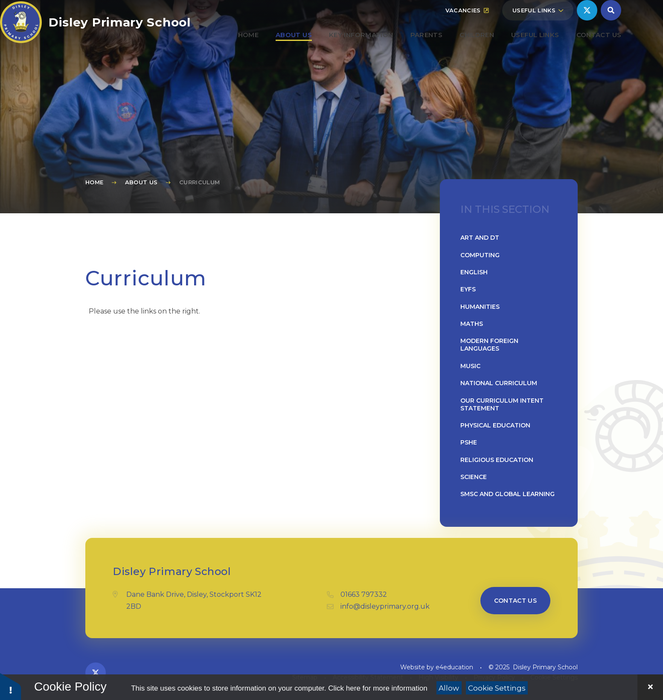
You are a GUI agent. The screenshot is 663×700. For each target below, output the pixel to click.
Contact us (515, 600)
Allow (449, 688)
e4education (454, 667)
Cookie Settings (497, 688)
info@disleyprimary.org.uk (385, 606)
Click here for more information (377, 688)
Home (94, 182)
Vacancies (467, 30)
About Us (141, 182)
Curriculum (199, 182)
